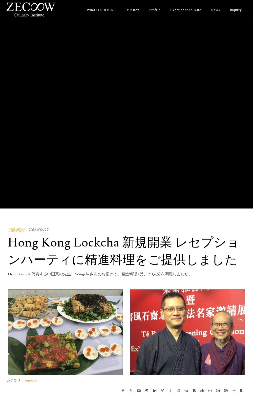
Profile (154, 10)
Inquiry (236, 10)
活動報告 (17, 229)
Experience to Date (185, 10)
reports (30, 380)
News (215, 10)
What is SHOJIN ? (102, 10)
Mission (132, 10)
